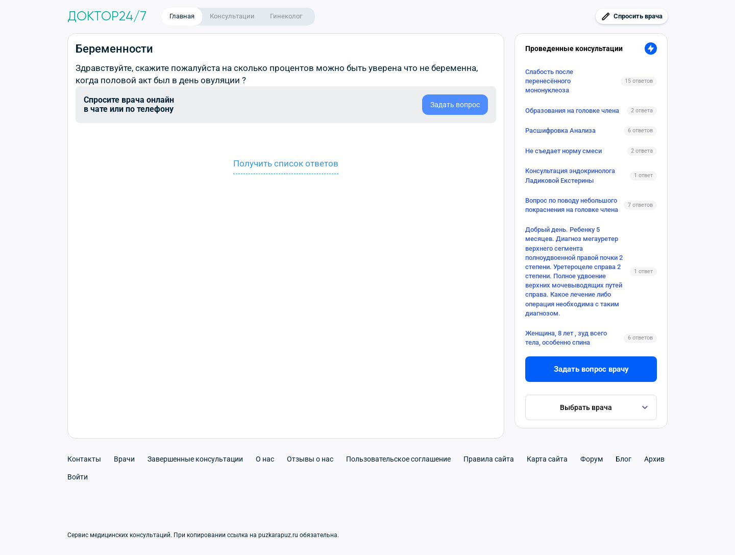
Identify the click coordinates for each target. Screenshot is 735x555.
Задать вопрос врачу (591, 369)
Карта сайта (547, 459)
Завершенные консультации (195, 459)
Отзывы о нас (310, 459)
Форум (591, 459)
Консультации (232, 16)
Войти (77, 477)
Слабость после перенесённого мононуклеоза (549, 81)
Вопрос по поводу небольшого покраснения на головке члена (571, 205)
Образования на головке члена (572, 110)
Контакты (84, 459)
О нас (265, 459)
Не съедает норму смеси (563, 151)
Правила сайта (488, 459)
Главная (181, 16)
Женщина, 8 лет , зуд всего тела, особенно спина (566, 337)
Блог (623, 459)
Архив (654, 459)
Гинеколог (286, 16)
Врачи (124, 459)
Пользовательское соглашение (398, 459)
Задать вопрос (455, 105)
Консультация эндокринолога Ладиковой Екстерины (570, 175)
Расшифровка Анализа (560, 130)
